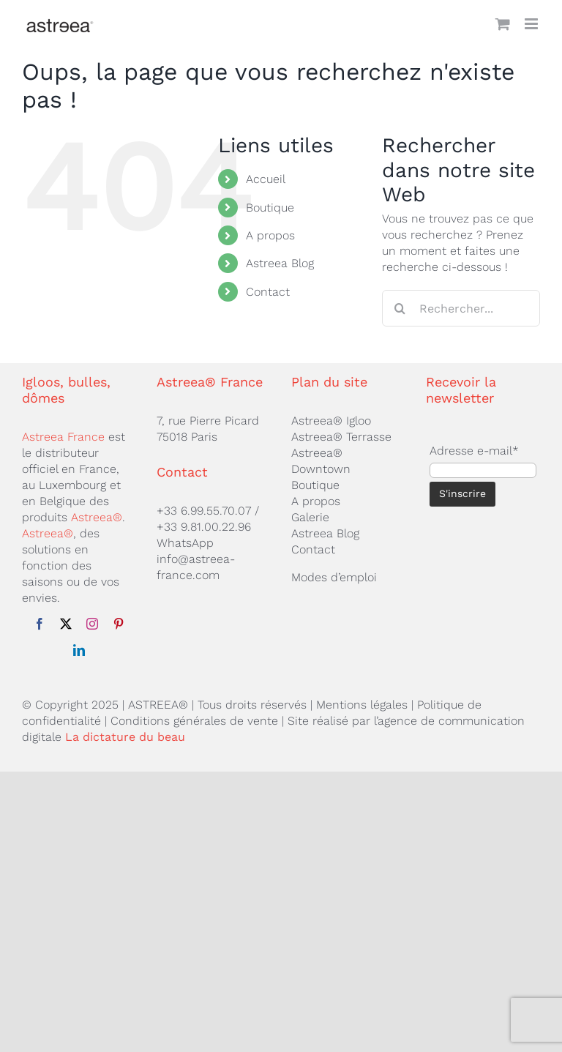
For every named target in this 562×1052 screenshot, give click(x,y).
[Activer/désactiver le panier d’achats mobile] (502, 23)
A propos (270, 235)
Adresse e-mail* (474, 451)
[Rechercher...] (461, 308)
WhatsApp (185, 543)
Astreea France (63, 437)
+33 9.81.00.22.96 (204, 527)
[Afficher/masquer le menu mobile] (532, 23)
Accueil (265, 179)
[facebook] (39, 624)
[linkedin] (79, 650)
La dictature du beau (125, 737)
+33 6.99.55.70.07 (204, 511)
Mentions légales (362, 705)
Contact (268, 292)
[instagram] (92, 624)
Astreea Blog (280, 263)
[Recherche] (400, 308)
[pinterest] (118, 624)
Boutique (270, 207)
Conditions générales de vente (194, 721)
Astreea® (96, 517)
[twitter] (66, 624)
